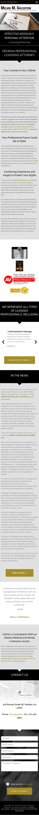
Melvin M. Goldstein (21, 180)
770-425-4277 (22, 129)
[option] (19, 28)
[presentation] (16, 777)
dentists (30, 183)
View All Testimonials (19, 617)
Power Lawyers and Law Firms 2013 (16, 397)
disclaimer (27, 784)
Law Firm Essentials (18, 809)
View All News (19, 573)
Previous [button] (3, 343)
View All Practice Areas (19, 360)
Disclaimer (5, 809)
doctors (23, 183)
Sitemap (31, 807)
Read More (11, 346)
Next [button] (36, 343)
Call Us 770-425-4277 (9, 2)
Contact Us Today (19, 791)
